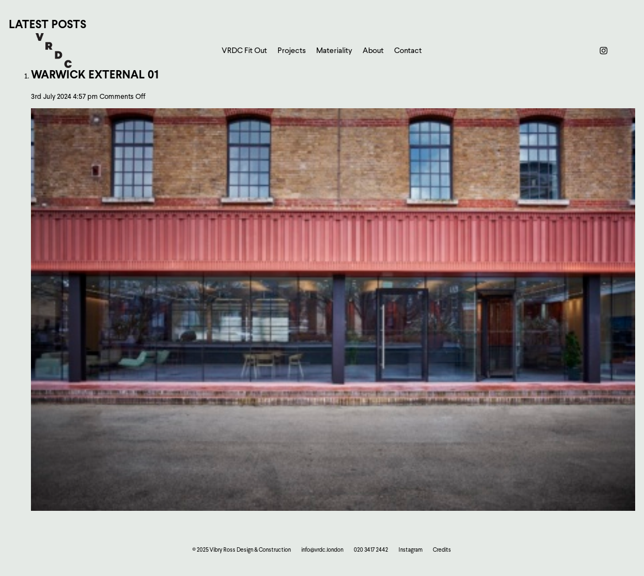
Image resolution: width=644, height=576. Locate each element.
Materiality (334, 50)
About (373, 50)
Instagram (410, 549)
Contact (408, 50)
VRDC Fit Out (244, 50)
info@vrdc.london (322, 549)
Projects (292, 50)
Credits (442, 549)
